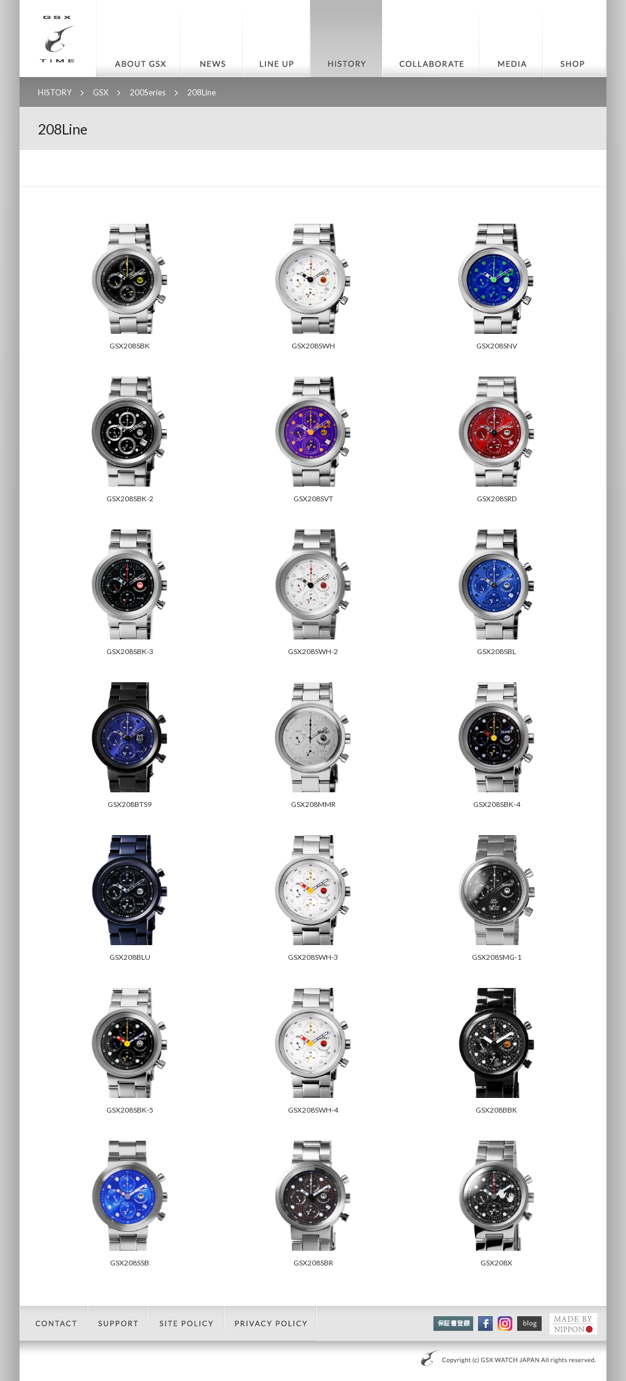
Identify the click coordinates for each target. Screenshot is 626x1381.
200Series (148, 92)
